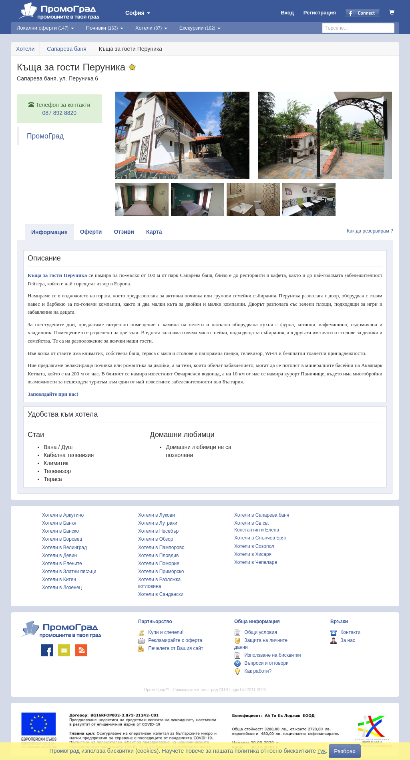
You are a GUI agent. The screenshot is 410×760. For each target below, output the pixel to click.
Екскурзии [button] (200, 28)
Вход (287, 13)
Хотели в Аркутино (63, 515)
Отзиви (124, 232)
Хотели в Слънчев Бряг (260, 538)
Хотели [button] (151, 28)
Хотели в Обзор (155, 539)
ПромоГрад (45, 136)
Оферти (91, 232)
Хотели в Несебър (158, 531)
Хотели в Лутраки (157, 523)
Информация (49, 232)
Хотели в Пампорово (161, 547)
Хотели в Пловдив (158, 555)
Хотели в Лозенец (62, 587)
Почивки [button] (104, 28)
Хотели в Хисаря (252, 554)
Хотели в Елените (62, 563)
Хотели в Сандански (160, 594)
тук (322, 751)
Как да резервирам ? (370, 231)
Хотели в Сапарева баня (261, 515)
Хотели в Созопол (254, 546)
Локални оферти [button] (45, 28)
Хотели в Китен (59, 579)
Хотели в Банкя (59, 523)
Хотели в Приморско (161, 571)
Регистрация (319, 13)
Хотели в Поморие (158, 563)
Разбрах (344, 751)
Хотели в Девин (59, 555)
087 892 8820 (59, 113)
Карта (154, 232)
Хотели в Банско (60, 531)
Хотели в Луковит (157, 515)
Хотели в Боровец (62, 539)
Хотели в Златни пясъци (69, 571)
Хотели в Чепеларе (255, 562)
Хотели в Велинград (64, 547)
